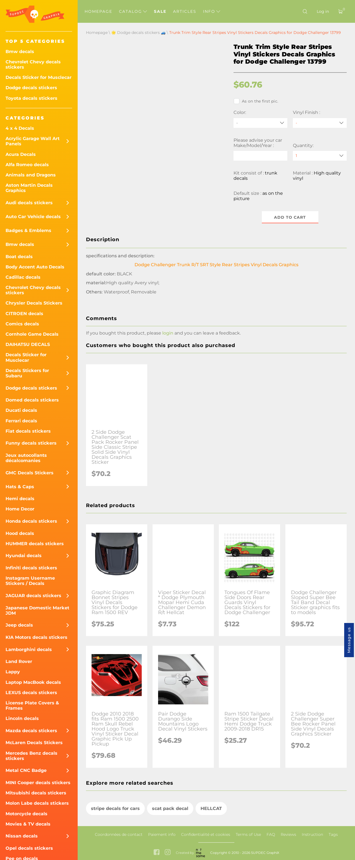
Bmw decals (20, 51)
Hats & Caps (20, 486)
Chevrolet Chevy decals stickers (33, 64)
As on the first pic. (256, 101)
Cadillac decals (23, 277)
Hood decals (20, 533)
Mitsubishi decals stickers (36, 793)
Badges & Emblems (28, 230)
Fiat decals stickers (28, 431)
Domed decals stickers (32, 400)
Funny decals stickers (31, 443)
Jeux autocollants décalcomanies (26, 458)
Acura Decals (21, 154)
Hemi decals (20, 498)
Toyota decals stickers (31, 98)
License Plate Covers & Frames (32, 705)
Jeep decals (19, 625)
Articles (184, 11)
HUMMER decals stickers (35, 543)
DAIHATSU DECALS (28, 344)
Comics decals (22, 323)
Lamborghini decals (29, 649)
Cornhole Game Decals (32, 334)
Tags (333, 834)
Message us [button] (348, 640)
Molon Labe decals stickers (37, 803)
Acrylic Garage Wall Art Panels (33, 141)
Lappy (13, 671)
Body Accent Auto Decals (35, 267)
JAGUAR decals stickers (33, 595)
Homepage (98, 11)
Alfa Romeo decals (27, 164)
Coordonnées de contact (119, 834)
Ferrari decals (21, 420)
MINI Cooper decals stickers (38, 782)
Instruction (312, 834)
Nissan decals (22, 836)
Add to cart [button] (290, 217)
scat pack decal (170, 808)
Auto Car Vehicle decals (33, 216)
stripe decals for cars (115, 808)
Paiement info (162, 834)
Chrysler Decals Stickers (34, 303)
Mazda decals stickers (31, 730)
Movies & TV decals (28, 824)
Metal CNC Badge (26, 770)
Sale (160, 11)
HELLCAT (211, 808)
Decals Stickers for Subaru (27, 373)
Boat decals (19, 256)
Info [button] (211, 11)
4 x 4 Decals (20, 128)
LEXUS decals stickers (31, 692)
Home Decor (20, 509)
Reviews (288, 834)
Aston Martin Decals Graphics (29, 188)
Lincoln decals (22, 718)
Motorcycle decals (26, 813)
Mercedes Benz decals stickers (31, 756)
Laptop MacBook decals (33, 682)
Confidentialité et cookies (205, 834)
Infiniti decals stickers (31, 567)
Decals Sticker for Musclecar (39, 77)
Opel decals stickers (29, 848)
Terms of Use (248, 834)
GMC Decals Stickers (30, 472)
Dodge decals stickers (31, 87)
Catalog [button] (133, 11)
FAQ (271, 834)
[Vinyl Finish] (320, 123)
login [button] (167, 333)
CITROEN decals (24, 313)
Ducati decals (21, 410)
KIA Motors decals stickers (36, 637)
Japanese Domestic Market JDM (37, 610)
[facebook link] (156, 852)
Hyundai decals (24, 555)
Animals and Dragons (31, 175)
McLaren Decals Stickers (34, 742)
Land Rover (19, 661)
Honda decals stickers (31, 521)
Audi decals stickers (29, 202)
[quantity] (320, 156)
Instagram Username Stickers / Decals (30, 580)
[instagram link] (168, 852)
